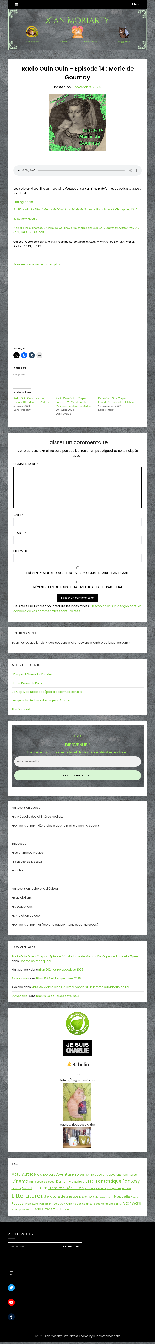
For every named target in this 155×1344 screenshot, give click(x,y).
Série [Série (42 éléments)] (37, 1209)
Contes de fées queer (35, 961)
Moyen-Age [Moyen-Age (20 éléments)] (86, 1197)
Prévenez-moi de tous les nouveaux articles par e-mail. (77, 587)
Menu (136, 4)
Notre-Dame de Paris (27, 683)
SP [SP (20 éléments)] (120, 1204)
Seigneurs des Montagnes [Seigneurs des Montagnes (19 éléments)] (98, 1204)
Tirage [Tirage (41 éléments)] (47, 1209)
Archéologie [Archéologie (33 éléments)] (46, 1174)
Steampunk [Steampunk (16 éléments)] (18, 1209)
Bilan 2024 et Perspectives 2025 (60, 969)
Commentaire (25, 464)
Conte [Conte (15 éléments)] (32, 1181)
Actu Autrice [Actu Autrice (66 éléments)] (24, 1174)
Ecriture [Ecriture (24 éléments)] (79, 1181)
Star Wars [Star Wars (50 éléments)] (132, 1203)
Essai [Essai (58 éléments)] (90, 1181)
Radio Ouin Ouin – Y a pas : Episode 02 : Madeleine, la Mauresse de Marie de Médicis (73, 401)
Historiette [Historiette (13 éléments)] (90, 1188)
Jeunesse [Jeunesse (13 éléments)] (126, 1188)
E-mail (19, 533)
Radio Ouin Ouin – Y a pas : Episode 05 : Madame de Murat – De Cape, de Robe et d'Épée (75, 956)
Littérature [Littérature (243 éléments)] (26, 1196)
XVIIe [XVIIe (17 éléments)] (66, 1209)
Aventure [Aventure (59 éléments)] (65, 1174)
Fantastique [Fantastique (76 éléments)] (109, 1181)
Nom (18, 515)
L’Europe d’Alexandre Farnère (32, 674)
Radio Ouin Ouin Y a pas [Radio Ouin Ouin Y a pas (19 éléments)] (67, 1204)
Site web (20, 551)
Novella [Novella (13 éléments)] (135, 1197)
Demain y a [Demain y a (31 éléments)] (65, 1181)
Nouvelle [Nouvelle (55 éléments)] (122, 1196)
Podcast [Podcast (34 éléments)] (18, 1203)
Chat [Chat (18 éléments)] (119, 1174)
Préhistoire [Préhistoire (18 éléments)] (32, 1203)
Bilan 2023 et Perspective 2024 (57, 996)
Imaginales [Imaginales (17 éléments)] (114, 1188)
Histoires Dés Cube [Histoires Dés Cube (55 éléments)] (66, 1188)
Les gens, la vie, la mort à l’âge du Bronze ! (41, 700)
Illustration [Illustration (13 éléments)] (101, 1188)
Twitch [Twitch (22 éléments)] (57, 1209)
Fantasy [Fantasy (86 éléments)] (131, 1181)
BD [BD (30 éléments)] (77, 1174)
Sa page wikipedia (25, 218)
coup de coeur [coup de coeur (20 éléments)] (46, 1181)
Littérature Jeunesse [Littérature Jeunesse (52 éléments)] (59, 1196)
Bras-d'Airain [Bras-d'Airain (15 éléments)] (87, 1174)
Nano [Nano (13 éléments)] (110, 1197)
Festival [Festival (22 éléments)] (27, 1188)
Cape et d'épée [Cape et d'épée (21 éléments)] (105, 1175)
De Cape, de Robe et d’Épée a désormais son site (47, 692)
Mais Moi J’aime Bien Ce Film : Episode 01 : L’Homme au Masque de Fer (80, 987)
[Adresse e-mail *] (77, 761)
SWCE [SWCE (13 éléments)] (29, 1209)
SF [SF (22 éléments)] (117, 1204)
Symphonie (20, 978)
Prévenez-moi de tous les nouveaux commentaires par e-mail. (77, 573)
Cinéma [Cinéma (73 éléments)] (20, 1181)
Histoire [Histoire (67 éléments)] (40, 1188)
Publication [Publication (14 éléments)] (45, 1203)
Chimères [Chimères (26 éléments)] (130, 1175)
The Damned (21, 709)
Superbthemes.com (106, 1336)
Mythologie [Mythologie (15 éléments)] (101, 1196)
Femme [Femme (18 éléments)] (16, 1188)
